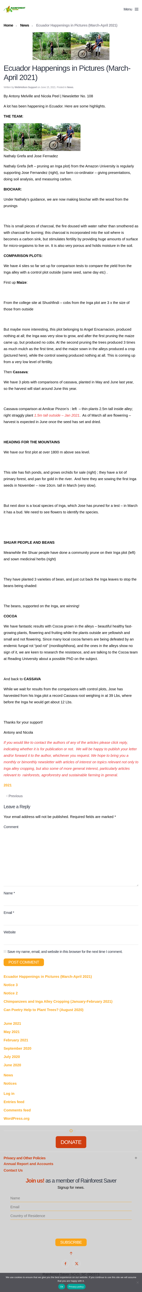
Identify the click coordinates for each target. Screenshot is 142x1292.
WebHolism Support (26, 87)
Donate (71, 1142)
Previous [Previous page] (14, 796)
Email (9, 913)
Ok (61, 1286)
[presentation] (31, 1228)
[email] (71, 1207)
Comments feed (17, 1110)
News (70, 87)
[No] (137, 1282)
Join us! (35, 1181)
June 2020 (12, 1065)
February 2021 (16, 1040)
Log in (9, 1094)
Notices (10, 1083)
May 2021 (12, 1032)
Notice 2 (11, 993)
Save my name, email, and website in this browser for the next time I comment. (63, 952)
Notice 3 (11, 985)
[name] (71, 1198)
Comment (11, 827)
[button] (131, 9)
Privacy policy (76, 1286)
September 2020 (17, 1048)
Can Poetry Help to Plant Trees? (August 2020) (43, 1010)
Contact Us (13, 1170)
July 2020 (12, 1057)
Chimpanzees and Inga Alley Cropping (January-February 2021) (58, 1001)
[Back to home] (15, 9)
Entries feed (14, 1102)
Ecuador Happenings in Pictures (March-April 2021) (48, 977)
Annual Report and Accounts (28, 1164)
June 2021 (12, 1023)
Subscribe (71, 1242)
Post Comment (24, 962)
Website (10, 932)
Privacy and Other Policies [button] (25, 1158)
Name (9, 893)
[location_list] (71, 1216)
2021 (8, 785)
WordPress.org (16, 1118)
